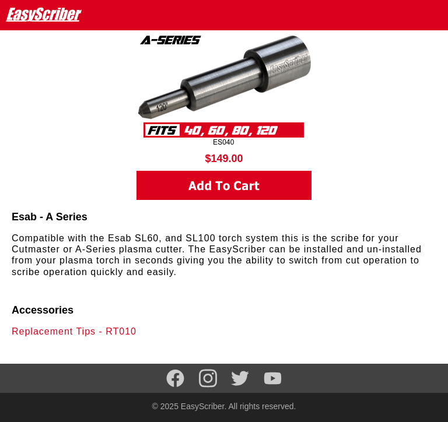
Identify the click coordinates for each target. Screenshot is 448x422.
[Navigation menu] (431, 14)
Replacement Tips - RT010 (74, 331)
